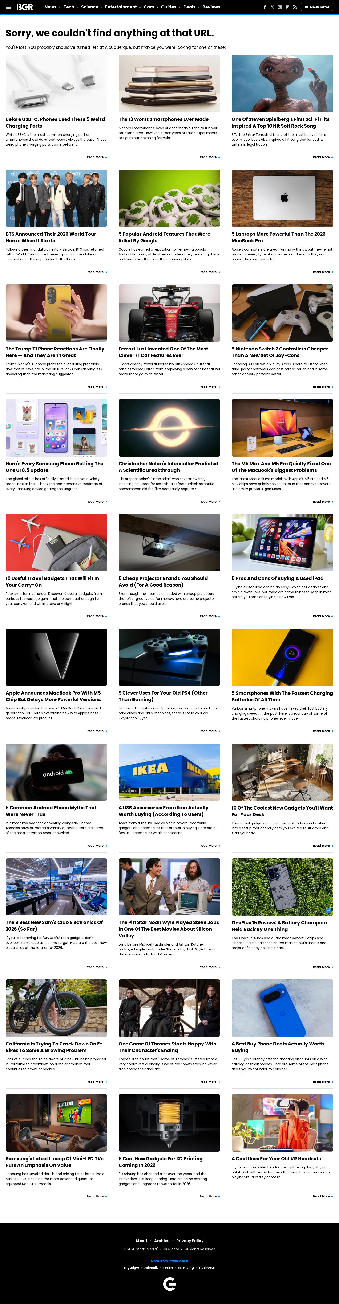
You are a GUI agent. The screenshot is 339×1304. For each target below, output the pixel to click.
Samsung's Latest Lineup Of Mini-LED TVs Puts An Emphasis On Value (55, 1162)
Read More (95, 157)
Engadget (131, 1268)
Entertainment (121, 7)
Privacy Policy (190, 1240)
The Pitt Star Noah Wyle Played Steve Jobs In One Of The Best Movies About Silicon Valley (169, 929)
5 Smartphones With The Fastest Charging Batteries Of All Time (282, 696)
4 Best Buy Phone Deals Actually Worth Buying (278, 1047)
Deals (189, 7)
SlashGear (207, 1268)
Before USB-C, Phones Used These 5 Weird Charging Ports (55, 122)
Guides (169, 7)
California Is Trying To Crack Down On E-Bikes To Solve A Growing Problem (54, 1047)
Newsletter (317, 7)
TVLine (168, 1268)
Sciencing (186, 1268)
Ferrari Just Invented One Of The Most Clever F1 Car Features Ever (163, 352)
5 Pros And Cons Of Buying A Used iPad (278, 578)
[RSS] (295, 7)
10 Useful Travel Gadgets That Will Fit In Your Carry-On (52, 581)
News (50, 7)
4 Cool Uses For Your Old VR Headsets (276, 1159)
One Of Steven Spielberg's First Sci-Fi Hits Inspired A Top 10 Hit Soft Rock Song (281, 122)
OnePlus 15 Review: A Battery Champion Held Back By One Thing (279, 926)
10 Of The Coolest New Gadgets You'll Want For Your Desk (282, 811)
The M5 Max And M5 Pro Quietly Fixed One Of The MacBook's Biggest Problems (281, 467)
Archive (162, 1240)
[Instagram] (280, 7)
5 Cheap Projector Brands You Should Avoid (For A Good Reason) (163, 581)
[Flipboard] (287, 7)
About (141, 1240)
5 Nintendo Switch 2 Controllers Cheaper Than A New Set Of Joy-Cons (280, 352)
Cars (149, 7)
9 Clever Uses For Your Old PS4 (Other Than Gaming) (163, 696)
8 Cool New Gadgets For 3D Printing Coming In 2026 (161, 1162)
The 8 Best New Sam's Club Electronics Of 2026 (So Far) (54, 925)
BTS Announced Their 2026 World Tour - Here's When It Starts (53, 237)
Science (89, 7)
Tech (69, 7)
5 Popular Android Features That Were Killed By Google (164, 237)
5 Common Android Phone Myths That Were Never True (51, 811)
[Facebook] (265, 7)
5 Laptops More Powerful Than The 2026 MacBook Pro (279, 237)
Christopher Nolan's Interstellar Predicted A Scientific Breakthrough (168, 467)
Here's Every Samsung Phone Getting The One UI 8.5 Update (54, 467)
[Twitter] (272, 7)
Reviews (211, 7)
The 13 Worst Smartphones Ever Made (164, 119)
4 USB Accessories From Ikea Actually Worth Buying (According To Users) (164, 811)
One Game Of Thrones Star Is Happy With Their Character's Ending (167, 1047)
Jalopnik (151, 1268)
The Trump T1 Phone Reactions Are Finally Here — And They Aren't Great (55, 352)
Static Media (146, 1249)
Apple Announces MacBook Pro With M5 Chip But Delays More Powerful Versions (53, 696)
